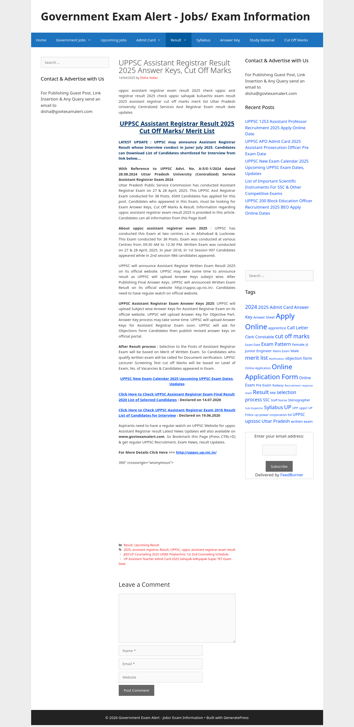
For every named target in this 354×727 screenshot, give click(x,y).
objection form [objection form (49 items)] (298, 358)
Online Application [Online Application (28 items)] (258, 368)
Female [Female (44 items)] (298, 344)
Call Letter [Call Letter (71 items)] (297, 327)
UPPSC (175, 549)
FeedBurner (291, 475)
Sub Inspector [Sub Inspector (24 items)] (254, 408)
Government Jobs (76, 40)
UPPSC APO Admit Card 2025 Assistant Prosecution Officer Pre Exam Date (277, 147)
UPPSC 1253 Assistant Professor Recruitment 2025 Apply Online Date (276, 128)
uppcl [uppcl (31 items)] (303, 408)
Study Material (262, 39)
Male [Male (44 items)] (294, 350)
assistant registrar (145, 549)
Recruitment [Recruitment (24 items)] (292, 385)
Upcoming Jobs (114, 39)
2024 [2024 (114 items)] (251, 306)
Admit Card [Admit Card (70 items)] (281, 307)
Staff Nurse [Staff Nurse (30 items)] (279, 400)
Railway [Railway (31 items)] (278, 385)
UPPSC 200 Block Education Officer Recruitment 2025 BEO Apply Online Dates (278, 207)
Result (181, 40)
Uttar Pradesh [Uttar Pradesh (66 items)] (276, 421)
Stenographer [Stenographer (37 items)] (299, 400)
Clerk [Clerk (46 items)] (249, 337)
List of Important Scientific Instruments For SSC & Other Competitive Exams (273, 187)
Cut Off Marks (296, 39)
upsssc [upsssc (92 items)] (253, 421)
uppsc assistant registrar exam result (208, 549)
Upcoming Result (146, 545)
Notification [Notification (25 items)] (276, 358)
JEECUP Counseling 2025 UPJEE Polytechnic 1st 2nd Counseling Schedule (176, 554)
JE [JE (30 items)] (307, 344)
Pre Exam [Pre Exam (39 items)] (263, 385)
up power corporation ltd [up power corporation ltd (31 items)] (273, 415)
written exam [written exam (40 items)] (302, 421)
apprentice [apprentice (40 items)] (277, 328)
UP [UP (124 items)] (287, 407)
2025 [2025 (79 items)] (263, 307)
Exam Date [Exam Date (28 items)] (252, 345)
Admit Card (151, 40)
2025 (127, 549)
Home (41, 39)
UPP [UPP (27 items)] (295, 408)
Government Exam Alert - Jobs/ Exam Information (175, 16)
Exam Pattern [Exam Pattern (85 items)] (276, 344)
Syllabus (203, 39)
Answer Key (230, 39)
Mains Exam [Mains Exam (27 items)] (281, 351)
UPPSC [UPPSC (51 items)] (299, 414)
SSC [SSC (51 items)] (266, 400)
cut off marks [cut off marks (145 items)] (292, 336)
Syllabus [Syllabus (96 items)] (273, 407)
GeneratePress (236, 717)
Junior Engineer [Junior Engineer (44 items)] (258, 350)
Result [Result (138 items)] (261, 392)
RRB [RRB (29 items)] (273, 393)
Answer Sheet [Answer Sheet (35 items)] (264, 317)
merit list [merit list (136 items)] (256, 357)
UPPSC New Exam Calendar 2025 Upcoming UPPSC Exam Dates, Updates (277, 167)
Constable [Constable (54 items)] (264, 337)
